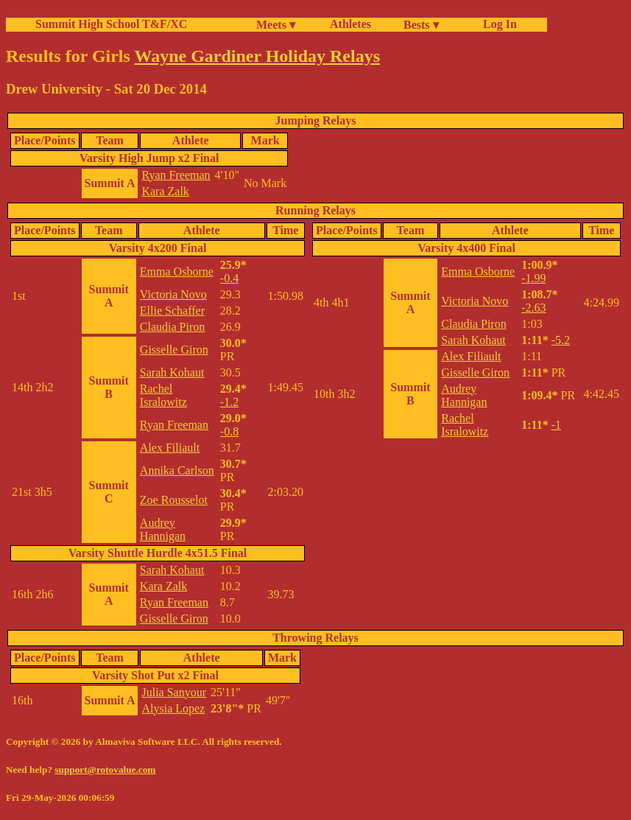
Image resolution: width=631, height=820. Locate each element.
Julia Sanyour (173, 692)
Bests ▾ (421, 24)
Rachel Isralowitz (163, 395)
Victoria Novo (173, 294)
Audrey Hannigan (163, 529)
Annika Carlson (177, 470)
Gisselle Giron (174, 349)
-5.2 (560, 340)
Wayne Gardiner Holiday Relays (257, 56)
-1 (556, 424)
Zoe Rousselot (174, 500)
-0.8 (229, 431)
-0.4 (229, 278)
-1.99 (533, 278)
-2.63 (533, 307)
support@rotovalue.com (104, 769)
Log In (497, 24)
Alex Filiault (170, 447)
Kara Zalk (164, 191)
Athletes (350, 24)
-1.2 (229, 402)
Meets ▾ (275, 24)
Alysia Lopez (173, 708)
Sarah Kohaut (172, 372)
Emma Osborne (177, 271)
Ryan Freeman (175, 175)
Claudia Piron (172, 326)
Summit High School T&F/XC (111, 24)
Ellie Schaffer (172, 310)
